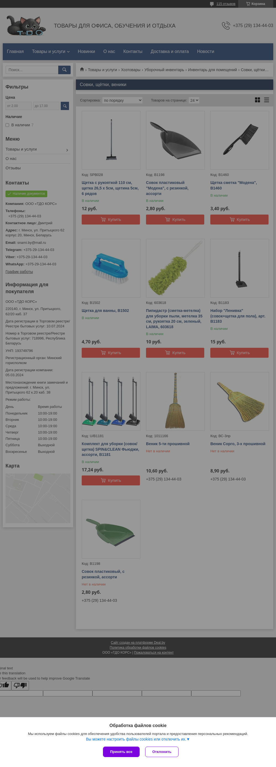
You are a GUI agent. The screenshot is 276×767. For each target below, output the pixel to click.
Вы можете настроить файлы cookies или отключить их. (136, 739)
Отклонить (161, 752)
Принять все (121, 752)
